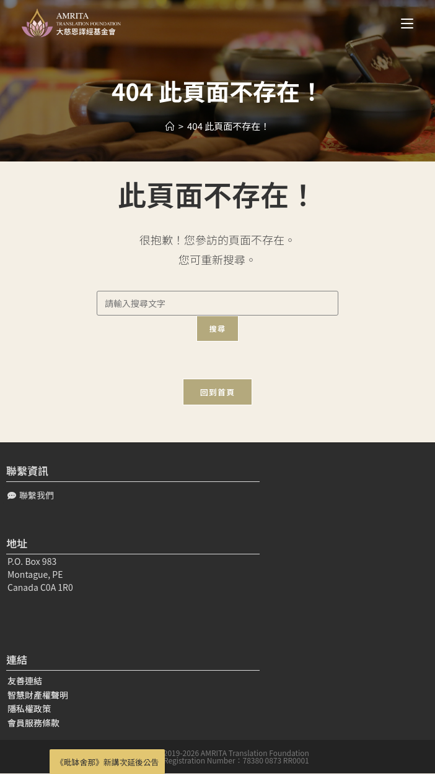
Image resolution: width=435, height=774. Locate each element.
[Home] (170, 125)
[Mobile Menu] (402, 23)
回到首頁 (217, 392)
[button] (30, 495)
